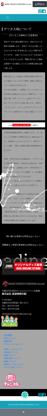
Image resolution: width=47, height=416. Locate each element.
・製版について (9, 355)
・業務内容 (7, 341)
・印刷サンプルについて (13, 364)
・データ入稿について (12, 367)
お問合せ (40, 4)
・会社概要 (7, 335)
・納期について (9, 361)
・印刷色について (10, 352)
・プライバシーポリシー (13, 344)
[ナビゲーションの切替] (7, 17)
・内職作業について (11, 358)
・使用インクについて (12, 349)
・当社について (9, 338)
